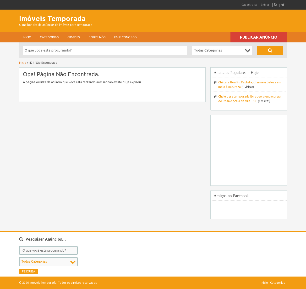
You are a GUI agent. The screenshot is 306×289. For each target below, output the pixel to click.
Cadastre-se (249, 4)
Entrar (265, 4)
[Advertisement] (231, 19)
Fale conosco (125, 37)
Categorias (49, 37)
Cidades (73, 37)
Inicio (27, 37)
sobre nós (97, 37)
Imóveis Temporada (52, 18)
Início (22, 62)
